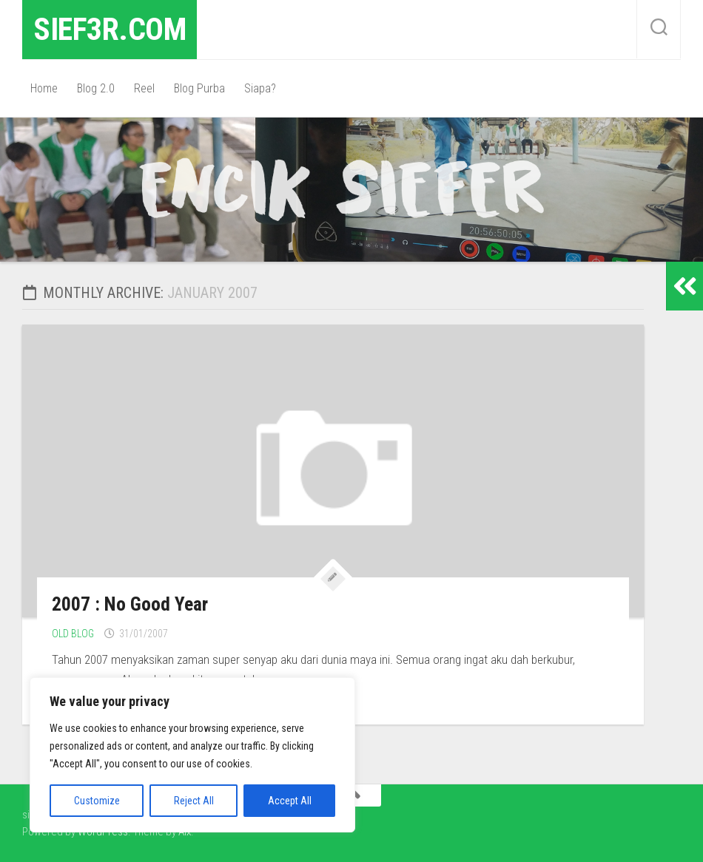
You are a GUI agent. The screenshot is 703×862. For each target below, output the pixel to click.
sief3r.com (109, 29)
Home (44, 88)
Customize (97, 801)
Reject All (194, 801)
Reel (144, 88)
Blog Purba (199, 88)
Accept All (290, 801)
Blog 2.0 (96, 88)
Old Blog (73, 633)
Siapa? (260, 88)
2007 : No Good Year (130, 604)
